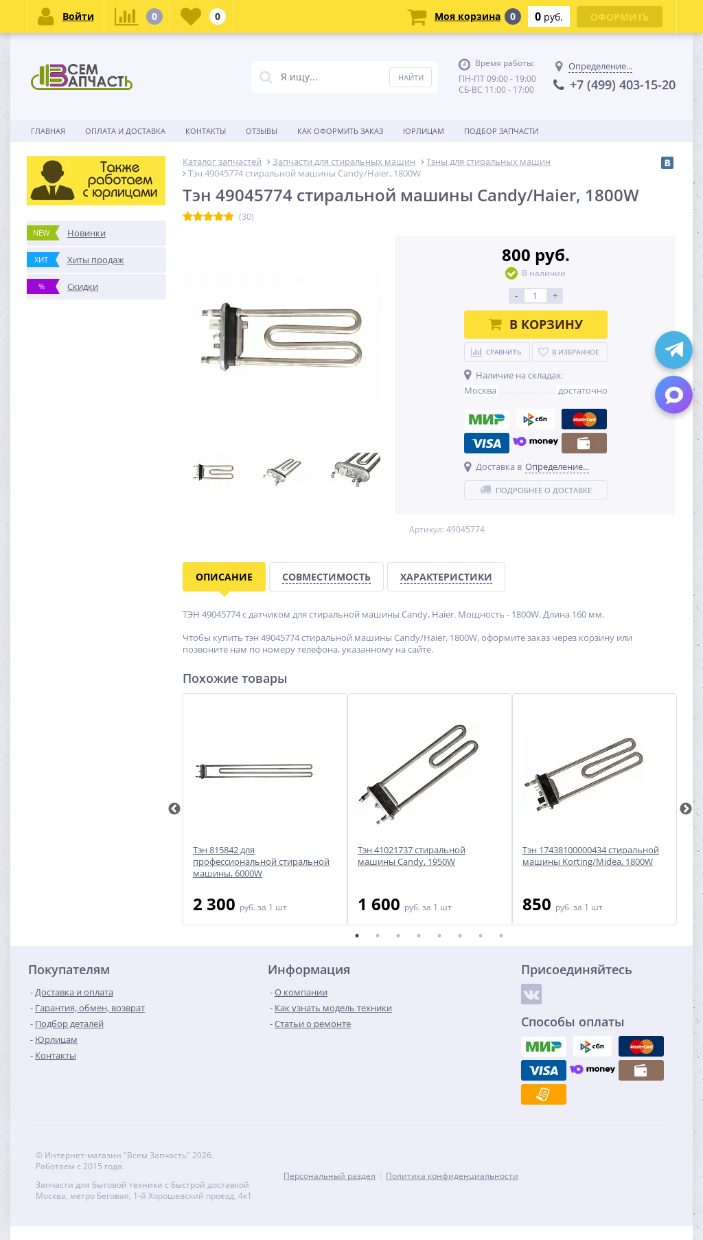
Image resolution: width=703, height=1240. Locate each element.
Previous (174, 809)
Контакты (205, 131)
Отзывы (261, 131)
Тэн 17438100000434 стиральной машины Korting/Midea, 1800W (590, 856)
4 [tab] (419, 936)
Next (686, 809)
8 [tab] (501, 936)
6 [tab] (460, 936)
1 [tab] (357, 936)
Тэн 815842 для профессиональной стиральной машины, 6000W (261, 861)
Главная (48, 131)
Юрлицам (423, 131)
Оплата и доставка (125, 131)
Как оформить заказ (340, 131)
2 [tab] (377, 936)
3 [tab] (398, 936)
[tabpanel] (265, 809)
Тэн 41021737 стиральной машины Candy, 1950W (411, 856)
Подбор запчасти (501, 131)
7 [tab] (480, 936)
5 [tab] (439, 936)
